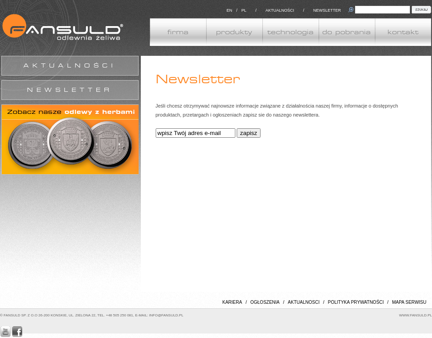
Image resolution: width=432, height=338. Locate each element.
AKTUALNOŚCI (280, 10)
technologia (290, 32)
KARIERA (232, 302)
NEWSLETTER (327, 10)
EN (229, 10)
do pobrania (346, 32)
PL (243, 10)
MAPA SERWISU (409, 302)
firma (178, 32)
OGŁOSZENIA (264, 302)
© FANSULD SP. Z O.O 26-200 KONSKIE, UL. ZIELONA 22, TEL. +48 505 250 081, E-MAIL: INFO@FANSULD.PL (91, 315)
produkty (234, 32)
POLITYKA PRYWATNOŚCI (356, 302)
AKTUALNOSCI (304, 302)
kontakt (402, 32)
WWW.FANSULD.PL (415, 315)
